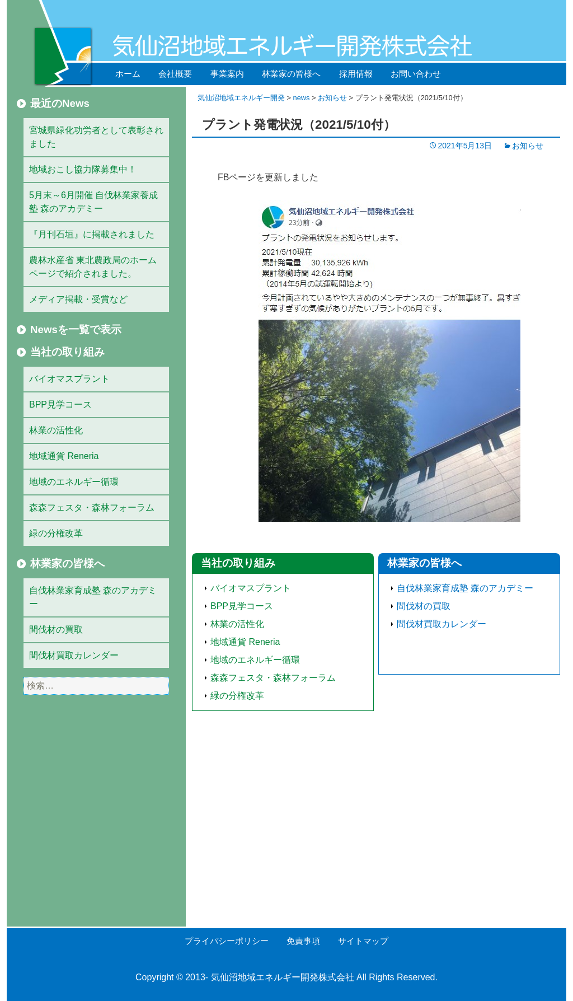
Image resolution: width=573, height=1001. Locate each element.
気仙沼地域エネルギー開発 (241, 97)
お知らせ (332, 97)
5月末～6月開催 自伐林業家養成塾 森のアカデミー (93, 201)
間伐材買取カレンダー (441, 624)
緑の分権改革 (237, 695)
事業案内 (227, 73)
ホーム (127, 73)
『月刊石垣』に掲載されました (91, 234)
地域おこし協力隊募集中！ (83, 169)
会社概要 (175, 73)
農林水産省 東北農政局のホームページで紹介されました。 (93, 266)
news (301, 97)
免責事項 (303, 941)
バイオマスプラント (250, 588)
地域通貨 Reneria (245, 642)
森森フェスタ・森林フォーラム (273, 677)
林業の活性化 (237, 624)
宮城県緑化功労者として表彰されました (96, 136)
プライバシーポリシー (227, 941)
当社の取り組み (238, 563)
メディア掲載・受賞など (78, 299)
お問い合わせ (416, 73)
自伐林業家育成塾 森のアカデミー (465, 588)
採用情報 (356, 73)
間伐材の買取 (423, 606)
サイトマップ (363, 941)
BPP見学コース (241, 606)
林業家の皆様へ (291, 73)
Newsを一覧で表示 (75, 329)
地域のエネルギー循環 (255, 660)
